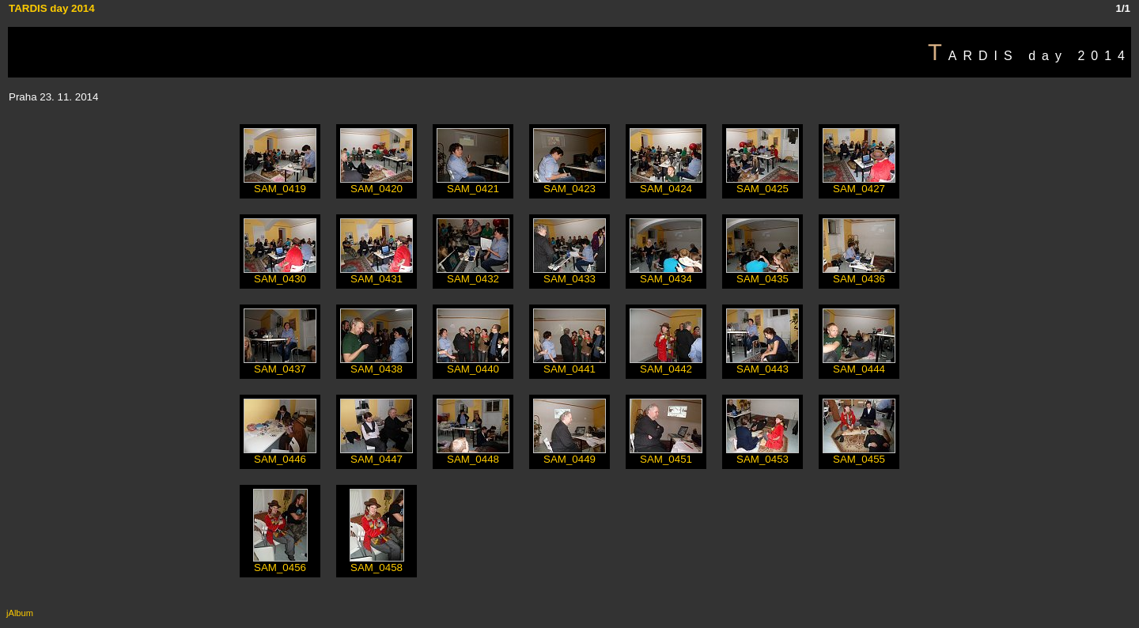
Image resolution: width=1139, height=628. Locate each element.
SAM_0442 (666, 364)
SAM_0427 (859, 184)
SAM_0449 (569, 454)
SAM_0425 (762, 184)
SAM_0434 (666, 274)
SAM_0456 (280, 562)
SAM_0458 (377, 562)
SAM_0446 (280, 454)
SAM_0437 (280, 364)
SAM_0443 (762, 364)
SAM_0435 (762, 274)
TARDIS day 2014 (52, 8)
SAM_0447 (376, 454)
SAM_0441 (569, 364)
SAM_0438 (376, 364)
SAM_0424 (666, 184)
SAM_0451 (666, 454)
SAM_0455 (859, 454)
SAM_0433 (569, 274)
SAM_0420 (376, 184)
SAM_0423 (569, 184)
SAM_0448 (473, 454)
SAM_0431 (376, 274)
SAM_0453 (762, 454)
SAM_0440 (473, 364)
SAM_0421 (473, 184)
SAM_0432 (473, 274)
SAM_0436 (859, 274)
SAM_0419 (280, 184)
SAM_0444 (859, 364)
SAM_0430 (280, 274)
